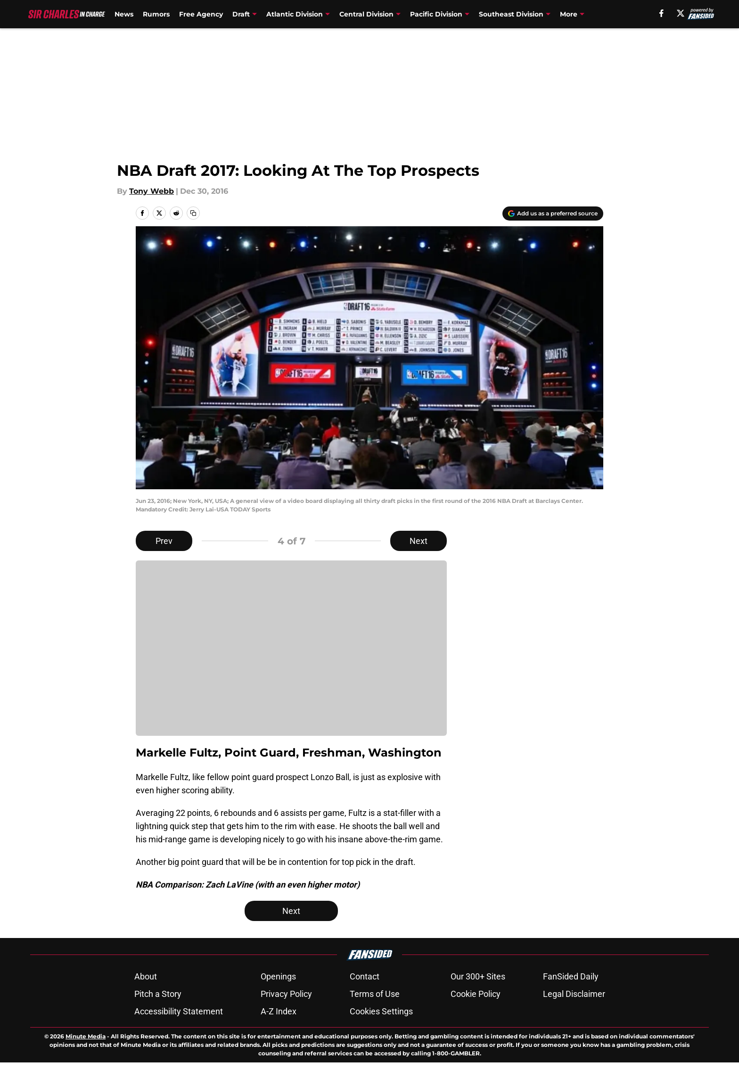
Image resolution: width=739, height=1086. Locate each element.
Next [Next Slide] (418, 541)
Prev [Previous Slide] (164, 541)
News (124, 14)
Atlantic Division (294, 14)
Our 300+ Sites (478, 1000)
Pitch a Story (157, 1017)
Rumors (156, 14)
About (145, 1000)
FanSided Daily (571, 1000)
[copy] (193, 213)
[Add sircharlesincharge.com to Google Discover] (552, 213)
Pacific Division (436, 14)
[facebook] (661, 13)
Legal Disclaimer (574, 1017)
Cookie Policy (476, 1017)
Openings (278, 1000)
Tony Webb (151, 191)
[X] (680, 13)
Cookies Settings (381, 1035)
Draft (241, 14)
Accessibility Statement (178, 1035)
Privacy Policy (286, 1017)
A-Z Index (278, 1035)
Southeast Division (511, 14)
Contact (364, 1000)
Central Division (366, 14)
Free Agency (201, 14)
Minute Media (86, 1059)
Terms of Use (375, 1017)
